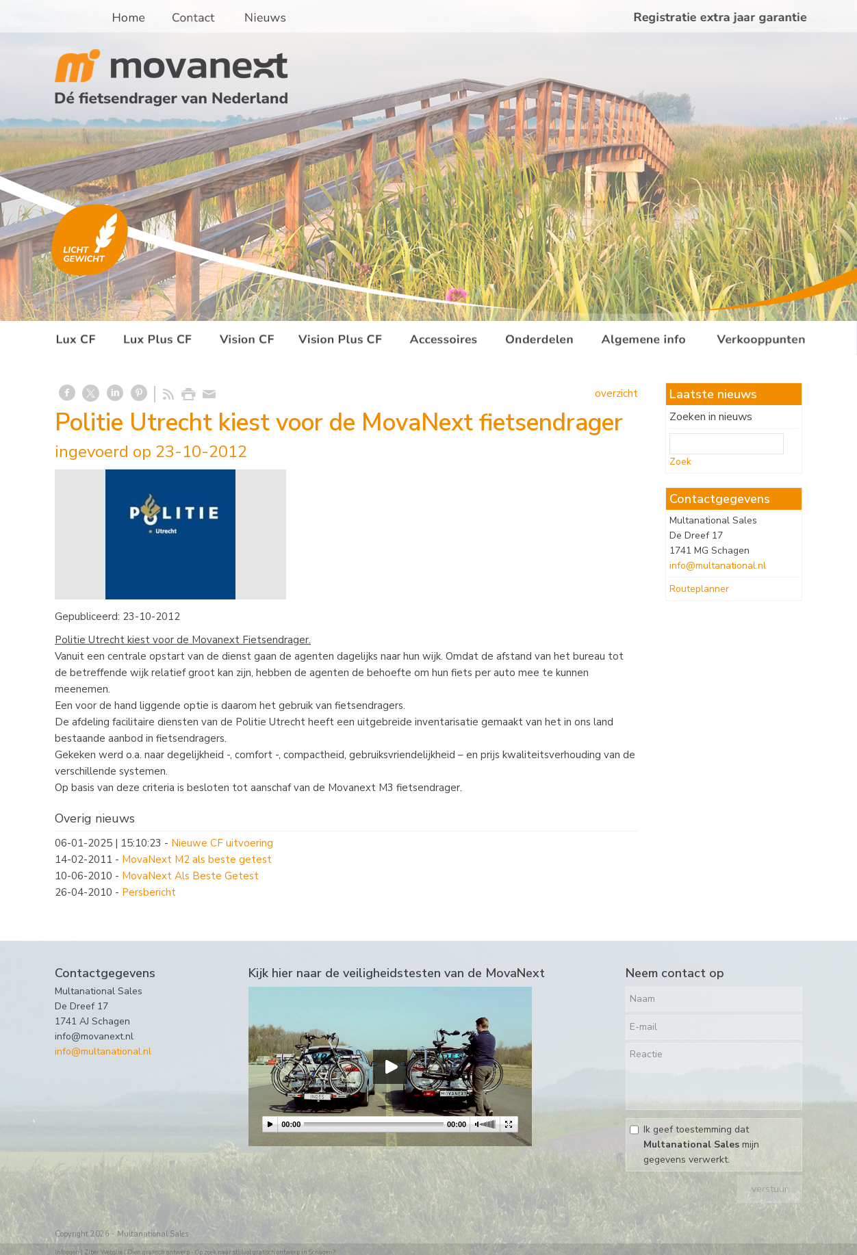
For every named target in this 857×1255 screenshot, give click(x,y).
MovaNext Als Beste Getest (190, 876)
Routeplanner (699, 588)
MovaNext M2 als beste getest (197, 859)
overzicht (616, 393)
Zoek (680, 461)
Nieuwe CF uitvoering (222, 843)
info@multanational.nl (717, 565)
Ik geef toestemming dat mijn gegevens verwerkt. (701, 1144)
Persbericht (149, 892)
